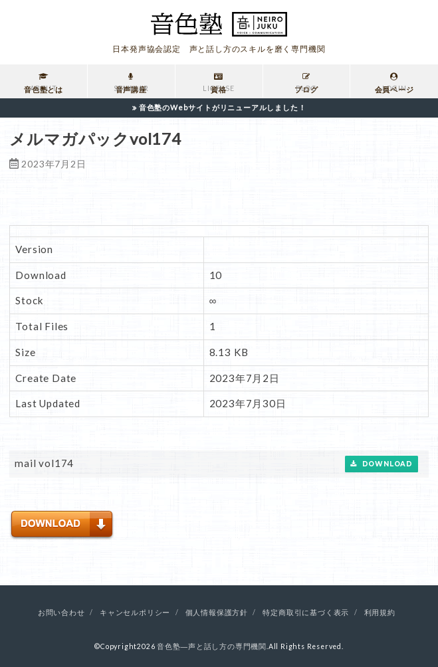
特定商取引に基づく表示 (306, 613)
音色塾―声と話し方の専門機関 (212, 646)
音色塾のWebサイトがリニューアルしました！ (222, 107)
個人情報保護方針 (216, 613)
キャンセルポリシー (135, 613)
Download (381, 464)
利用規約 (379, 613)
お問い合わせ (61, 613)
